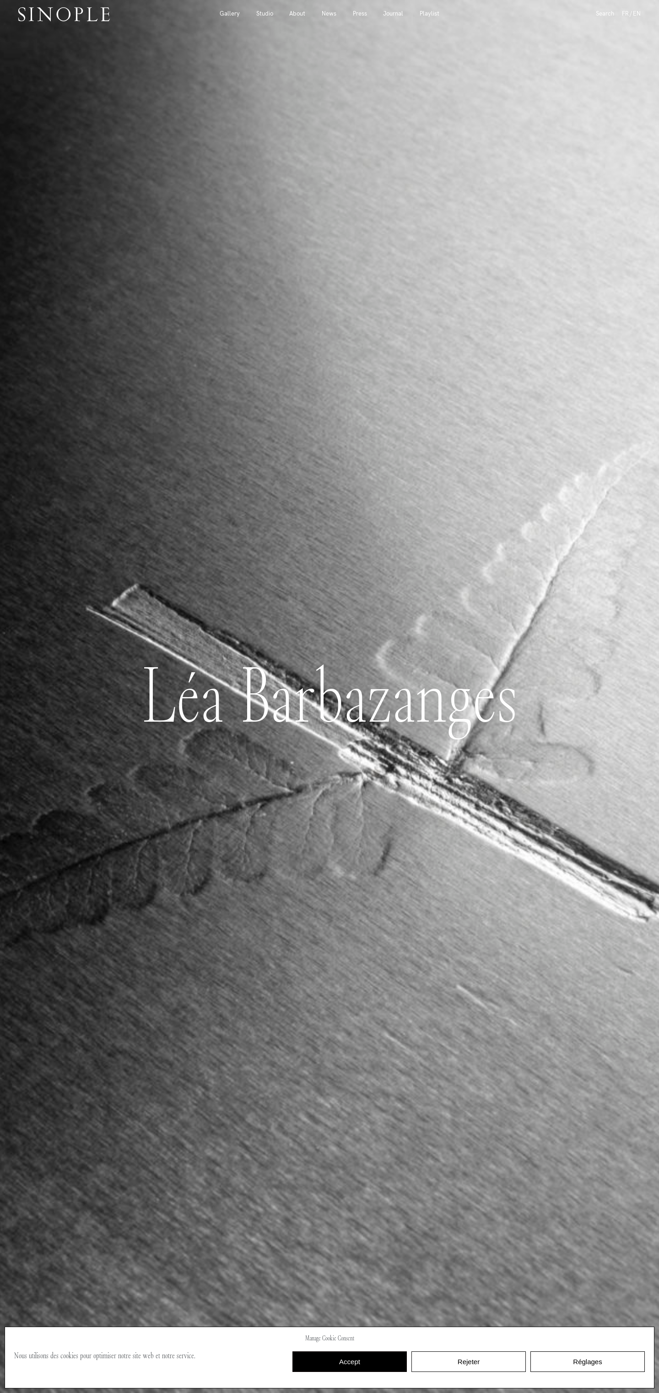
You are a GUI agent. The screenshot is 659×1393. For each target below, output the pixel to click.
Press (360, 13)
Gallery (230, 13)
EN (637, 13)
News (329, 13)
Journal (393, 13)
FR (625, 13)
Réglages (587, 1362)
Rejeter (469, 1362)
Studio (264, 13)
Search (605, 13)
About (297, 13)
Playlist (429, 13)
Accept (349, 1362)
